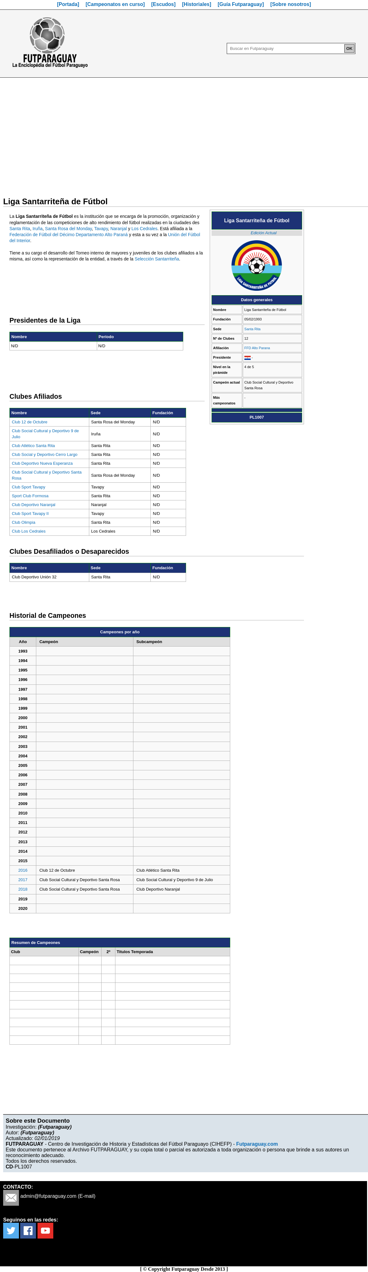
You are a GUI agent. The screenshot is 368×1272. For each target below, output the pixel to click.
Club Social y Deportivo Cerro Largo (45, 454)
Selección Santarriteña (157, 258)
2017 (22, 879)
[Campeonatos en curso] (115, 4)
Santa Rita (252, 329)
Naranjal (118, 228)
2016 (22, 870)
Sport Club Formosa (30, 495)
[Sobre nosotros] (290, 4)
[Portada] (68, 4)
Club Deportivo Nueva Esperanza (42, 463)
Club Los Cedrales (29, 531)
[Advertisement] (184, 133)
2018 (22, 889)
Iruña (37, 228)
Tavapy (101, 228)
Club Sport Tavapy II (30, 513)
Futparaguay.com (257, 1144)
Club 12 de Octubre (30, 422)
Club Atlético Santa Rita (33, 445)
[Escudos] (163, 4)
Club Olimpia (23, 522)
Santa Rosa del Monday (68, 228)
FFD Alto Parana (257, 348)
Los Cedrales (144, 228)
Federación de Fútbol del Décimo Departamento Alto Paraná (68, 234)
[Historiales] (196, 4)
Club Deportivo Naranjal (33, 504)
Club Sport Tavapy (28, 487)
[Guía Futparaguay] (241, 4)
